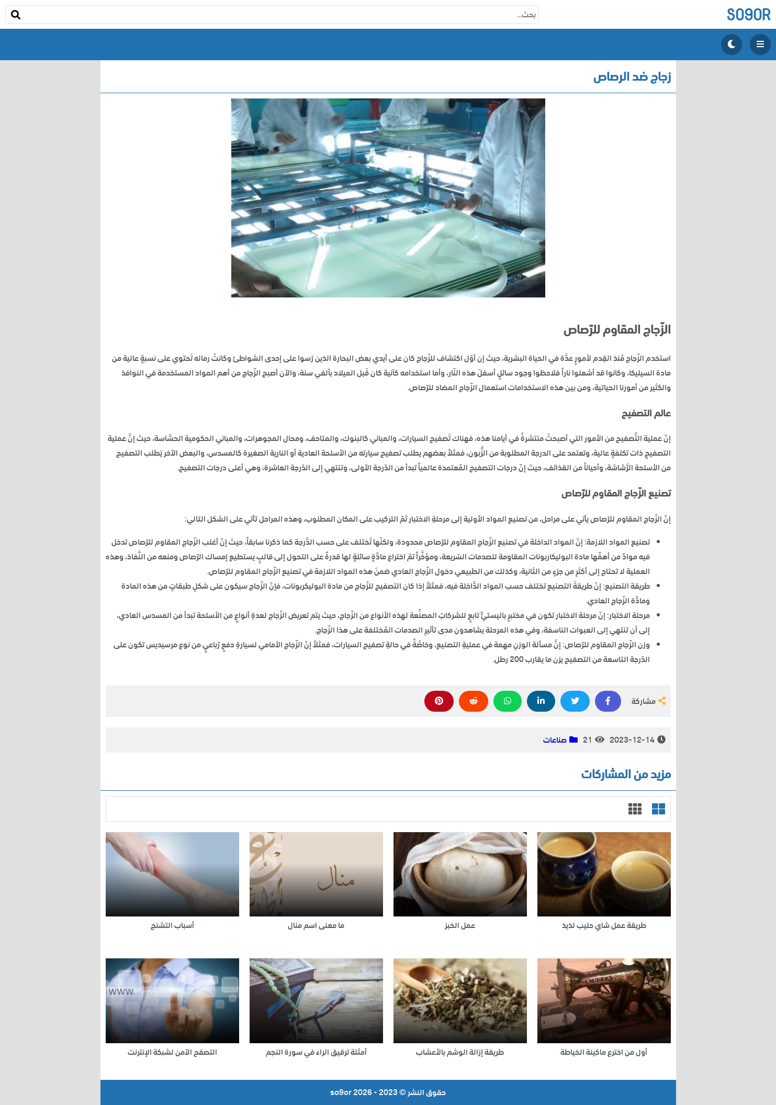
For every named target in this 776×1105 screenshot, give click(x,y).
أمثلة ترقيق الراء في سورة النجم (316, 1052)
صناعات (555, 740)
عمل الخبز (460, 925)
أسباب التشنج (172, 925)
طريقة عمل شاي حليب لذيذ (604, 925)
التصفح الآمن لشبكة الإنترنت (172, 1052)
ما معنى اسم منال (316, 925)
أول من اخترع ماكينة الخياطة (603, 1052)
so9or (748, 14)
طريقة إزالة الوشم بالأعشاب (460, 1052)
